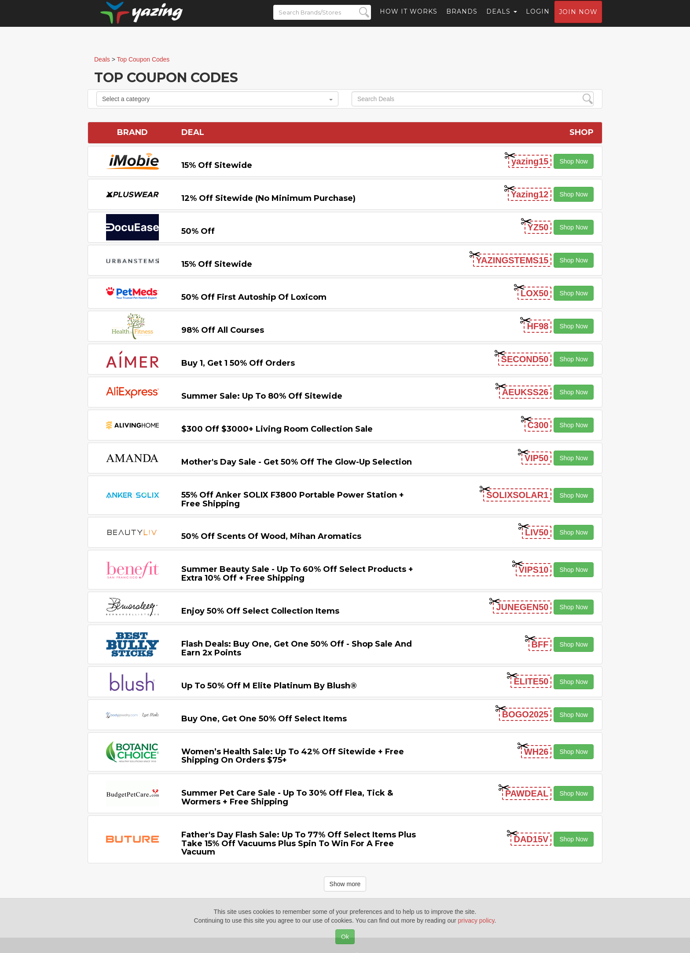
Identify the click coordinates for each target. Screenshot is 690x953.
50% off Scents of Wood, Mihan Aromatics (271, 536)
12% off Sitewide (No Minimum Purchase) (268, 198)
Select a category (217, 98)
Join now (578, 20)
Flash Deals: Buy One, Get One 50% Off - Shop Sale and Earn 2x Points (296, 648)
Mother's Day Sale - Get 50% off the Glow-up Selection (296, 462)
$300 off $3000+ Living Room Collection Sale (277, 429)
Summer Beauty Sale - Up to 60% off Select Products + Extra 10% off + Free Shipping (297, 573)
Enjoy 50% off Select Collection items (260, 611)
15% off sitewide (216, 165)
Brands (461, 20)
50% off (198, 231)
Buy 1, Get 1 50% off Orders (238, 363)
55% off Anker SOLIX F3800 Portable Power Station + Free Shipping (292, 499)
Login (538, 20)
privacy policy (476, 920)
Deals (501, 20)
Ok (345, 936)
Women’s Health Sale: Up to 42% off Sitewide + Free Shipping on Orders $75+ (292, 756)
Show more (345, 884)
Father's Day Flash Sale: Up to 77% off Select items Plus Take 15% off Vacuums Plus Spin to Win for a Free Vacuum (298, 843)
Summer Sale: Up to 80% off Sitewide (261, 396)
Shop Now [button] (573, 161)
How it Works (408, 20)
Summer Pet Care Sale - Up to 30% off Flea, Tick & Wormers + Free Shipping (287, 797)
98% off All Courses (222, 330)
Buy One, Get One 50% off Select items (264, 719)
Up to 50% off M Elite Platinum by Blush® (269, 686)
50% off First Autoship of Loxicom (254, 297)
